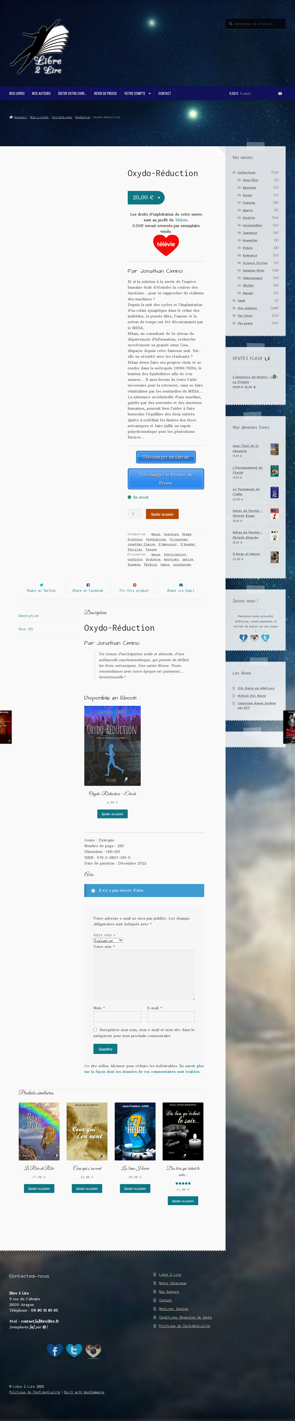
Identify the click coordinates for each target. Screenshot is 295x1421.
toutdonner (182, 562)
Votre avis (104, 954)
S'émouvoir (168, 541)
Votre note (104, 942)
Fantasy (249, 202)
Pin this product (134, 597)
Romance (250, 255)
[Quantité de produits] (135, 512)
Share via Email (181, 597)
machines (171, 557)
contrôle (135, 557)
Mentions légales (173, 1316)
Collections (62, 117)
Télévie (181, 220)
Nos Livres (17, 93)
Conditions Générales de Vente (185, 1324)
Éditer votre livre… (72, 93)
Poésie (248, 247)
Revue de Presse (105, 93)
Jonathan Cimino (141, 541)
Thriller (135, 546)
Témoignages (252, 278)
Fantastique (156, 537)
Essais (247, 195)
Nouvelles (250, 240)
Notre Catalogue (173, 1290)
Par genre (245, 323)
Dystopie (82, 117)
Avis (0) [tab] (26, 636)
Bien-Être (250, 180)
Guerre (248, 210)
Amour (156, 531)
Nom (99, 1015)
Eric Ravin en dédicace (256, 688)
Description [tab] (29, 623)
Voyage (151, 546)
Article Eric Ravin (252, 695)
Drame (186, 531)
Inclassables (252, 225)
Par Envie (245, 315)
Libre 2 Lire (170, 1281)
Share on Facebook (88, 597)
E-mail (154, 1015)
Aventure (171, 531)
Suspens (134, 562)
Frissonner (179, 537)
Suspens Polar (253, 270)
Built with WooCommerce (84, 1399)
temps (165, 562)
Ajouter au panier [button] (112, 821)
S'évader (188, 541)
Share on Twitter (41, 597)
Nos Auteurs (41, 93)
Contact (164, 93)
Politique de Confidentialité (184, 1333)
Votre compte (134, 93)
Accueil (20, 117)
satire (187, 557)
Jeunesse (250, 232)
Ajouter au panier (162, 511)
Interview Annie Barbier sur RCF (257, 705)
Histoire (249, 217)
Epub (241, 300)
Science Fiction (255, 263)
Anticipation (175, 552)
